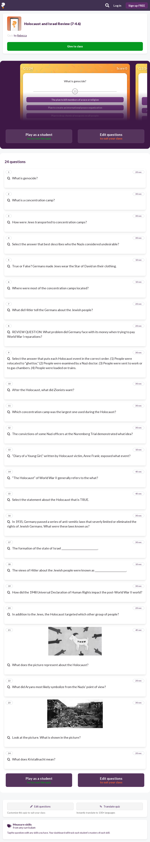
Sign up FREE (136, 5)
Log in (117, 5)
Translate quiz (109, 806)
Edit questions (40, 806)
